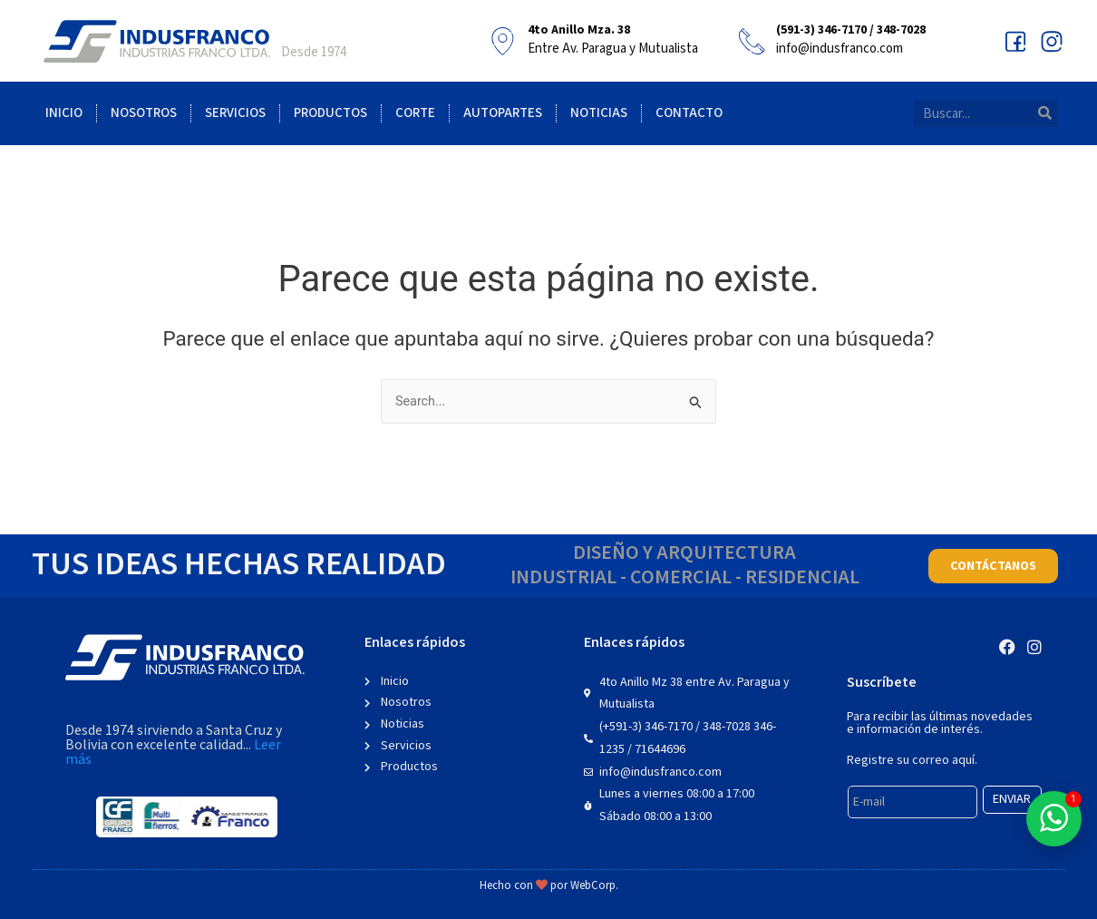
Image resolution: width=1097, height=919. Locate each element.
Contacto (689, 113)
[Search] (1044, 113)
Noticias (598, 113)
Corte (415, 113)
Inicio (64, 113)
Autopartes (502, 113)
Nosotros (144, 113)
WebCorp (593, 886)
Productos (330, 113)
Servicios (235, 113)
